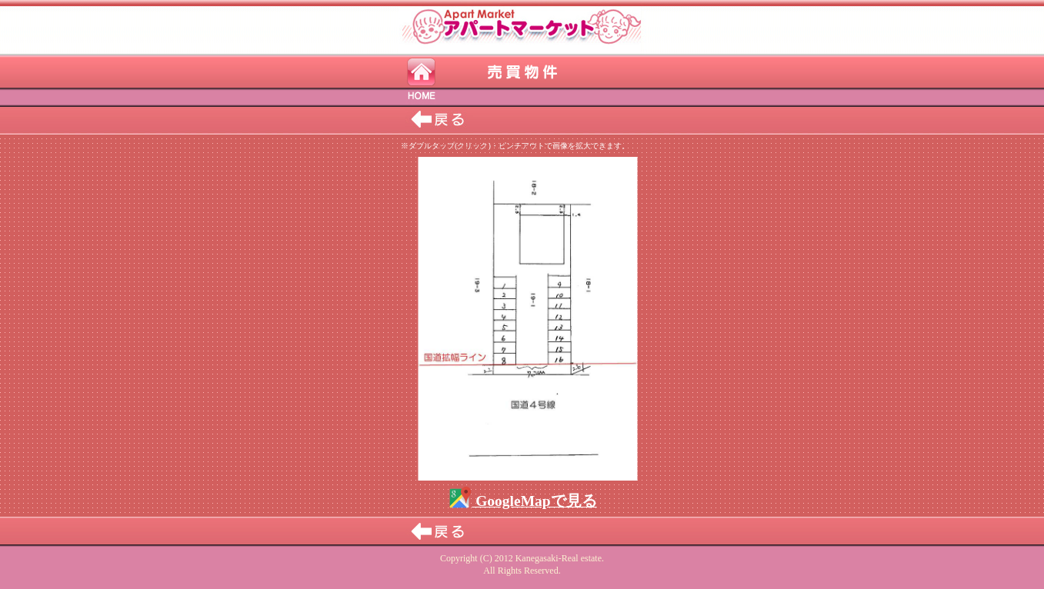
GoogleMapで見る (521, 501)
